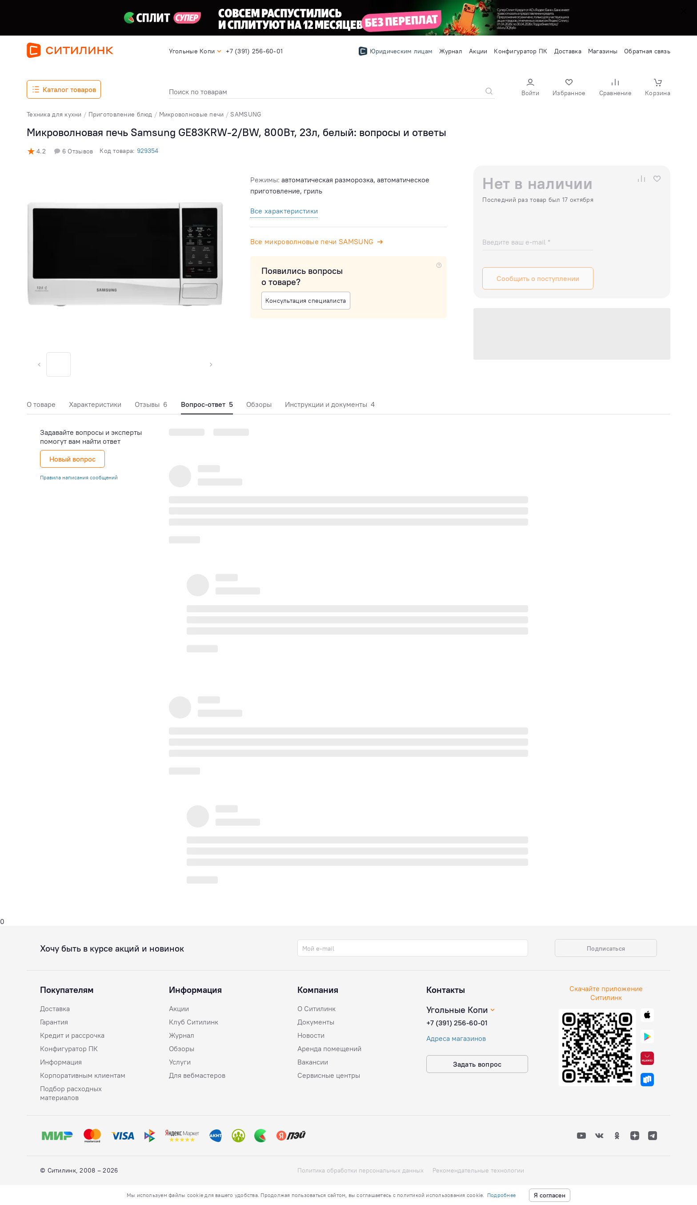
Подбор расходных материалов (71, 1093)
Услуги (180, 1061)
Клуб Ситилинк (193, 1021)
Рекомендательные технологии (478, 1170)
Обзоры (259, 404)
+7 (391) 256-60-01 (457, 1022)
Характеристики (95, 404)
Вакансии (312, 1061)
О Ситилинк (316, 1008)
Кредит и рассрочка (72, 1035)
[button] (530, 88)
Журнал (181, 1035)
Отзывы (151, 404)
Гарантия (54, 1021)
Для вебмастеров (197, 1075)
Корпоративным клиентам (82, 1075)
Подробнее (501, 1195)
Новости (310, 1035)
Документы (315, 1021)
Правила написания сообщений (79, 477)
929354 (147, 151)
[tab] (41, 406)
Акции (179, 1008)
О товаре (41, 404)
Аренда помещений (329, 1048)
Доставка (55, 1008)
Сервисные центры (328, 1075)
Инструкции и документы (330, 404)
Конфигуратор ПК (69, 1048)
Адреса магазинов (456, 1038)
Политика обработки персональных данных (360, 1170)
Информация (61, 1061)
